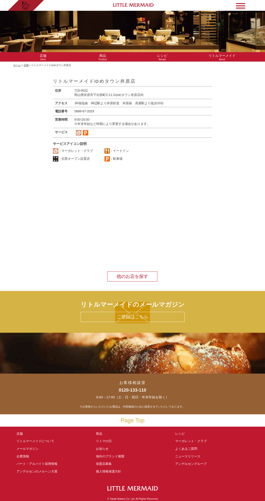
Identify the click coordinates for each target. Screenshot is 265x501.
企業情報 (22, 456)
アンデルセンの (36, 471)
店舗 (26, 65)
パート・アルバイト (36, 464)
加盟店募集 (105, 464)
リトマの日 (104, 441)
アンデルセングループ (192, 464)
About (222, 57)
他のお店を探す (132, 276)
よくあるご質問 (186, 448)
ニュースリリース (187, 456)
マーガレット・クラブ (191, 441)
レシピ (181, 433)
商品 (99, 433)
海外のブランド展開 (110, 456)
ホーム (17, 65)
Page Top (133, 420)
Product (103, 57)
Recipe (162, 57)
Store (43, 57)
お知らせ (102, 448)
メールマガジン (27, 448)
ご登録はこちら (132, 316)
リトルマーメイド (35, 441)
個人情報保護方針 (108, 471)
